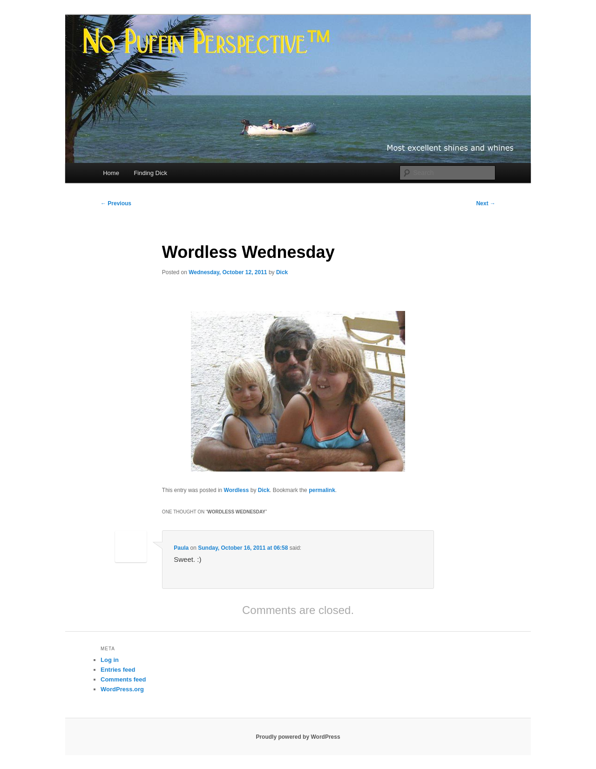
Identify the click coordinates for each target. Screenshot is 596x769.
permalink (322, 490)
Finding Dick (150, 172)
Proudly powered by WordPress (298, 737)
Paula (181, 548)
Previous (116, 203)
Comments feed (123, 679)
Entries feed (118, 669)
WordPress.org (122, 689)
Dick (282, 272)
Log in (110, 659)
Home (111, 172)
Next (485, 203)
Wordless (236, 490)
